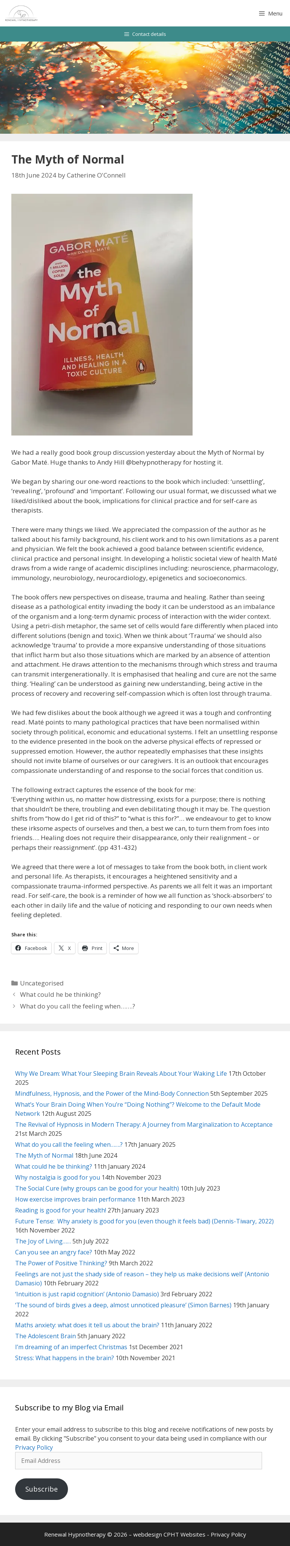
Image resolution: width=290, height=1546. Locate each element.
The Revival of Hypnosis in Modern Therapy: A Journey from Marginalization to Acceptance (144, 1124)
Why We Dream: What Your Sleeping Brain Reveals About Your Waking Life (121, 1073)
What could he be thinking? (60, 994)
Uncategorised (42, 983)
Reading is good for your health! (60, 1210)
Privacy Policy (34, 1447)
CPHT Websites (184, 1534)
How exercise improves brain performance (75, 1199)
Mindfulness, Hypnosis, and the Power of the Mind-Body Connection (112, 1093)
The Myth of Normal (44, 1155)
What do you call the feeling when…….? (77, 1006)
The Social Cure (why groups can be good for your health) (97, 1188)
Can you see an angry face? (53, 1252)
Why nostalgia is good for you (57, 1177)
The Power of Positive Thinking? (61, 1263)
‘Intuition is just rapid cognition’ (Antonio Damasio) (87, 1294)
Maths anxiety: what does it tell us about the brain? (87, 1325)
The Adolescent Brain (45, 1336)
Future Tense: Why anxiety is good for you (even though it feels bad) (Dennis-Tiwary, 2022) (144, 1221)
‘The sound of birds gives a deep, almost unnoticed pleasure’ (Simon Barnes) (123, 1305)
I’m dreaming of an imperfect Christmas (71, 1347)
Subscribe (41, 1488)
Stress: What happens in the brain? (64, 1358)
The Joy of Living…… (43, 1241)
